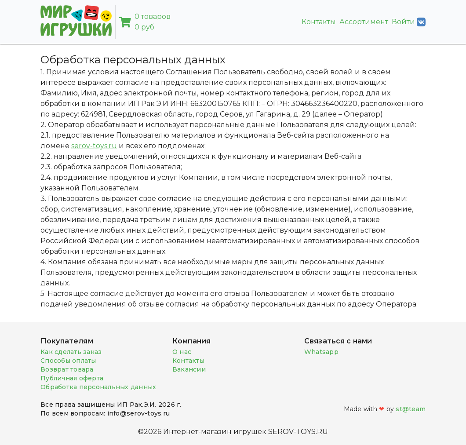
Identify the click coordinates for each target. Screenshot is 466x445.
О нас (181, 352)
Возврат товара (67, 369)
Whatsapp (321, 352)
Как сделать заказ (71, 352)
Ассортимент (363, 22)
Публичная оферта (71, 378)
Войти (409, 22)
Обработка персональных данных (98, 387)
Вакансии (189, 369)
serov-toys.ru (94, 146)
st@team (411, 409)
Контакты (319, 22)
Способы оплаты (68, 361)
